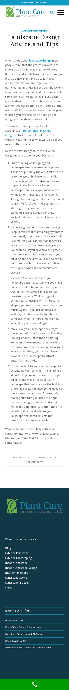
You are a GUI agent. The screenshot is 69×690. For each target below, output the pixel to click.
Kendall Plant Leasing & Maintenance (23, 627)
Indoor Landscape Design (21, 567)
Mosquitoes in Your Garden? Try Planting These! (28, 647)
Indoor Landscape (16, 563)
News (8, 587)
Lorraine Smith (34, 462)
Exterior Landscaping (18, 558)
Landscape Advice (16, 577)
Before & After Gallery (16, 641)
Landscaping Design (34, 31)
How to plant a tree (14, 620)
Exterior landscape (17, 553)
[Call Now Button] (34, 684)
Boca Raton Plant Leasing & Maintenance (25, 634)
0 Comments (43, 457)
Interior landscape (16, 572)
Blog (8, 548)
